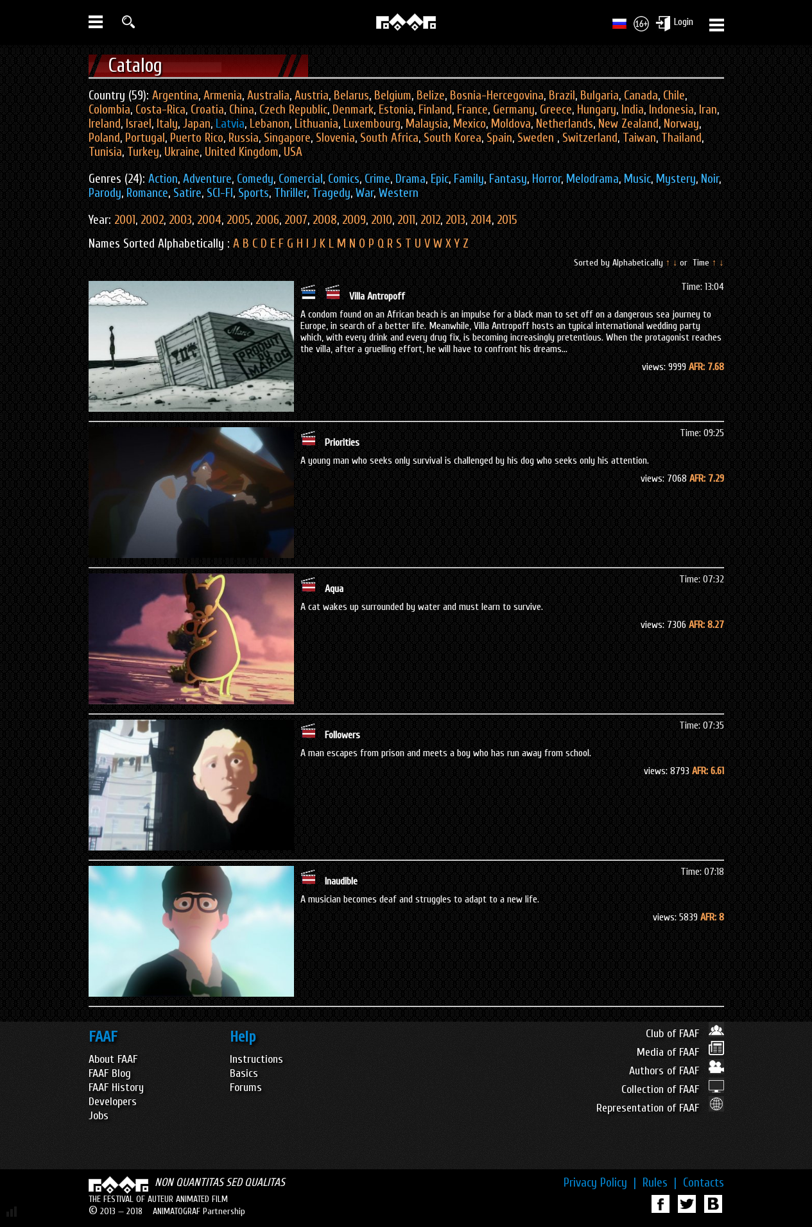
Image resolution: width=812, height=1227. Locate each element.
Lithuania (316, 124)
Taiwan (639, 138)
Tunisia (105, 152)
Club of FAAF (685, 1033)
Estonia (396, 110)
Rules (660, 1183)
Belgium (392, 96)
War (365, 193)
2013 (455, 220)
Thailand (681, 138)
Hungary (596, 110)
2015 (507, 220)
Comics (343, 179)
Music (637, 179)
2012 (430, 220)
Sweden (537, 138)
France (472, 110)
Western (399, 193)
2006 (267, 220)
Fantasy (508, 179)
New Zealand (628, 124)
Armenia (222, 96)
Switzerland (590, 138)
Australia (268, 96)
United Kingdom (242, 152)
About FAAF (113, 1059)
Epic (440, 179)
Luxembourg (372, 124)
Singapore (287, 138)
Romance (147, 193)
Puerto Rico (196, 138)
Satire (187, 193)
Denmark (353, 110)
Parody (105, 193)
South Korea (452, 138)
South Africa (389, 138)
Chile (674, 96)
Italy (167, 124)
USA (293, 152)
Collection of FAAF (672, 1089)
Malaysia (427, 124)
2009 (354, 220)
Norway (681, 124)
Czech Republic (293, 110)
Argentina (175, 96)
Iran (708, 110)
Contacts (703, 1183)
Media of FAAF (680, 1052)
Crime (377, 179)
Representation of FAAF (660, 1108)
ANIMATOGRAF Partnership (199, 1211)
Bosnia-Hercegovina (497, 96)
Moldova (511, 124)
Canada (641, 96)
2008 (325, 220)
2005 (238, 220)
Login (683, 22)
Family (469, 179)
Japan (197, 124)
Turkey (143, 152)
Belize (431, 96)
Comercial (301, 179)
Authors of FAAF (676, 1071)
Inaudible (341, 881)
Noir (710, 179)
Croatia (207, 110)
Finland (435, 110)
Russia (244, 138)
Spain (499, 138)
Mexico (469, 124)
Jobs (98, 1115)
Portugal (145, 138)
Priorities (342, 442)
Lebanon (269, 124)
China (241, 110)
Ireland (105, 124)
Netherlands (564, 124)
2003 (180, 220)
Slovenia (335, 138)
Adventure (207, 179)
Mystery (676, 179)
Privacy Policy (600, 1183)
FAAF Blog (110, 1073)
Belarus (351, 96)
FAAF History (116, 1087)
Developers (113, 1101)
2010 (381, 220)
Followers (342, 735)
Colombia (109, 110)
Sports (253, 193)
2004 (209, 220)
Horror (546, 179)
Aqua (334, 589)
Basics (244, 1073)
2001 (124, 220)
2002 (152, 220)
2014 (481, 220)
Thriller (290, 193)
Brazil (562, 96)
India (632, 110)
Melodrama (592, 179)
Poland (104, 138)
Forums (246, 1087)
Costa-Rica (160, 110)
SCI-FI (220, 193)
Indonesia (671, 110)
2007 (295, 220)
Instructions (256, 1059)
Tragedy (331, 193)
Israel (138, 124)
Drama (410, 179)
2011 (406, 220)
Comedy (255, 179)
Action (163, 179)
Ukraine (182, 152)
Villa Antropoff (377, 296)
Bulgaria (599, 96)
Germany (514, 110)
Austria (312, 96)
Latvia (230, 124)
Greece (556, 110)
